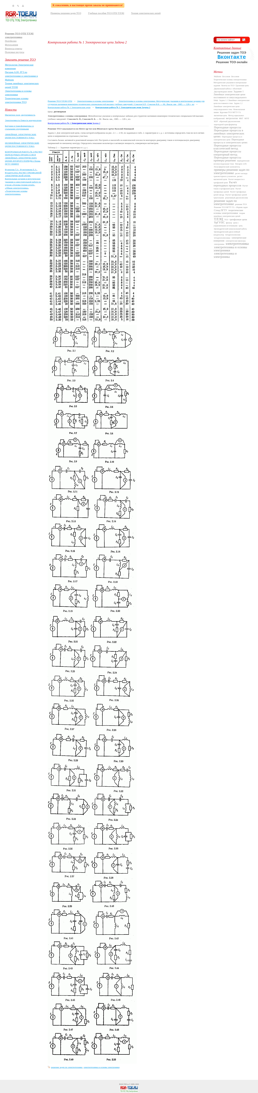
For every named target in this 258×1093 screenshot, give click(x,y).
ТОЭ (226, 219)
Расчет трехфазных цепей (227, 190)
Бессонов (226, 76)
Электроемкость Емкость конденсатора (23, 120)
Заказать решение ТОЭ (20, 59)
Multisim (217, 76)
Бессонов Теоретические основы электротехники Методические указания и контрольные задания (230, 81)
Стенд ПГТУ (220, 210)
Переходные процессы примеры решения (227, 159)
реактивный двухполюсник (236, 198)
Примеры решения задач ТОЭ (66, 13)
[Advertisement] (128, 72)
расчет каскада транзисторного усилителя (230, 175)
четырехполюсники (222, 238)
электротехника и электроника (225, 255)
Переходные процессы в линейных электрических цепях (229, 133)
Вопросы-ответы (13, 48)
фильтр (229, 223)
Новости (11, 109)
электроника (219, 244)
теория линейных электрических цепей (229, 214)
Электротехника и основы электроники (95, 101)
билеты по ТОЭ (227, 85)
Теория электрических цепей (146, 13)
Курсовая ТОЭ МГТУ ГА (230, 112)
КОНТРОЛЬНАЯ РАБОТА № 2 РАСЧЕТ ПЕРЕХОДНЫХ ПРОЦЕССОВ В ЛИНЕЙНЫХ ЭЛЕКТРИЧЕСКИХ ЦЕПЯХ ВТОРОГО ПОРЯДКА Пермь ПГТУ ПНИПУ (23, 158)
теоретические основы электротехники (228, 211)
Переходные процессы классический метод (227, 147)
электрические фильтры (236, 241)
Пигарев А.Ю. (241, 164)
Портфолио (11, 41)
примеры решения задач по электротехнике (231, 171)
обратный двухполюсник (229, 121)
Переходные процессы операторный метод (227, 153)
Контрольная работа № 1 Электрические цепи (69, 107)
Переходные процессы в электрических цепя (228, 138)
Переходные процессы (227, 127)
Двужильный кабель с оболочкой (228, 89)
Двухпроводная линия (223, 91)
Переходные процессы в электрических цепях (230, 141)
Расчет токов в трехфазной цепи (231, 187)
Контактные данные (227, 48)
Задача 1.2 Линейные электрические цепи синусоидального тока (228, 106)
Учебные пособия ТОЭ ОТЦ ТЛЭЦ (106, 13)
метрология (232, 118)
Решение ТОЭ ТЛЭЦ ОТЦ (60, 101)
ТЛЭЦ (218, 219)
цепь (241, 226)
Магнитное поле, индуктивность (20, 115)
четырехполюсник (232, 235)
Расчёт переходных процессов (227, 184)
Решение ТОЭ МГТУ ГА (224, 207)
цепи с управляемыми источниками (226, 224)
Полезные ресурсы (14, 52)
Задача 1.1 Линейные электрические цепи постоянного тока (232, 101)
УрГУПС (219, 222)
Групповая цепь (242, 85)
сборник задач (241, 207)
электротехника (237, 244)
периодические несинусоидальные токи (232, 162)
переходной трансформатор (225, 124)
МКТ (241, 118)
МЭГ (216, 121)
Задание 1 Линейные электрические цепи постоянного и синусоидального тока (230, 96)
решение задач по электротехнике (66, 1067)
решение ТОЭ (241, 204)
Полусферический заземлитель (227, 167)
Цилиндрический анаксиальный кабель (230, 229)
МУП (246, 118)
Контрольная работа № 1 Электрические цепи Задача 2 (122, 107)
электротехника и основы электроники (102, 1067)
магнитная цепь (220, 115)
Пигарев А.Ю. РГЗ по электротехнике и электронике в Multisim (21, 76)
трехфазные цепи (238, 219)
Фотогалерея (11, 44)
